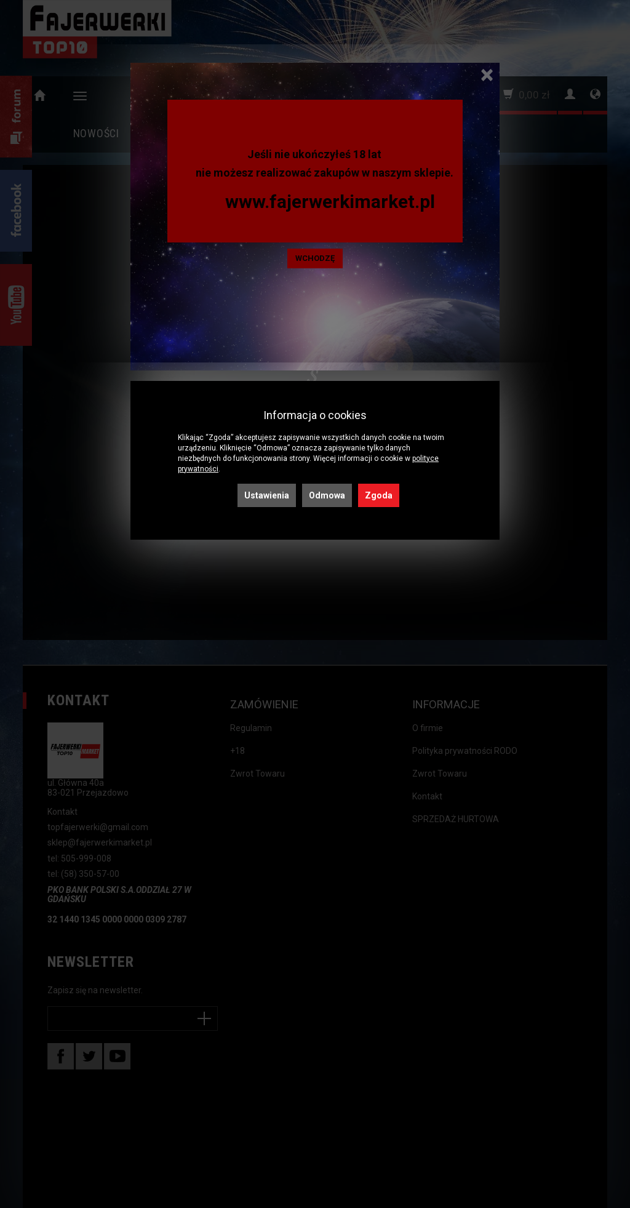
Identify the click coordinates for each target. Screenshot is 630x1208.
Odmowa (327, 495)
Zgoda (379, 495)
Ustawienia (266, 495)
